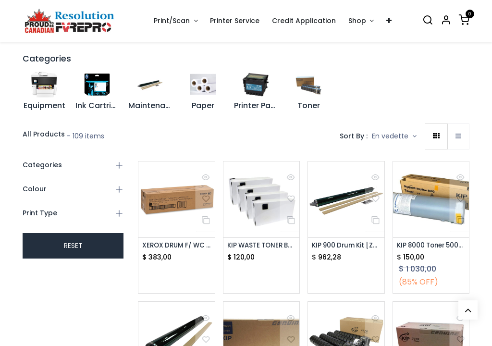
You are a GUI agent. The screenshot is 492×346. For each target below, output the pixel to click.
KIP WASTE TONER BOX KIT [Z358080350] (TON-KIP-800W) (261, 246)
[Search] (427, 20)
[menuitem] (235, 21)
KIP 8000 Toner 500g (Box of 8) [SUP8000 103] (431, 246)
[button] (394, 136)
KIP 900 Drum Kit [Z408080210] (346, 246)
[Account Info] (446, 20)
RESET (73, 245)
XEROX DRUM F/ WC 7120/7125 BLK (176, 246)
